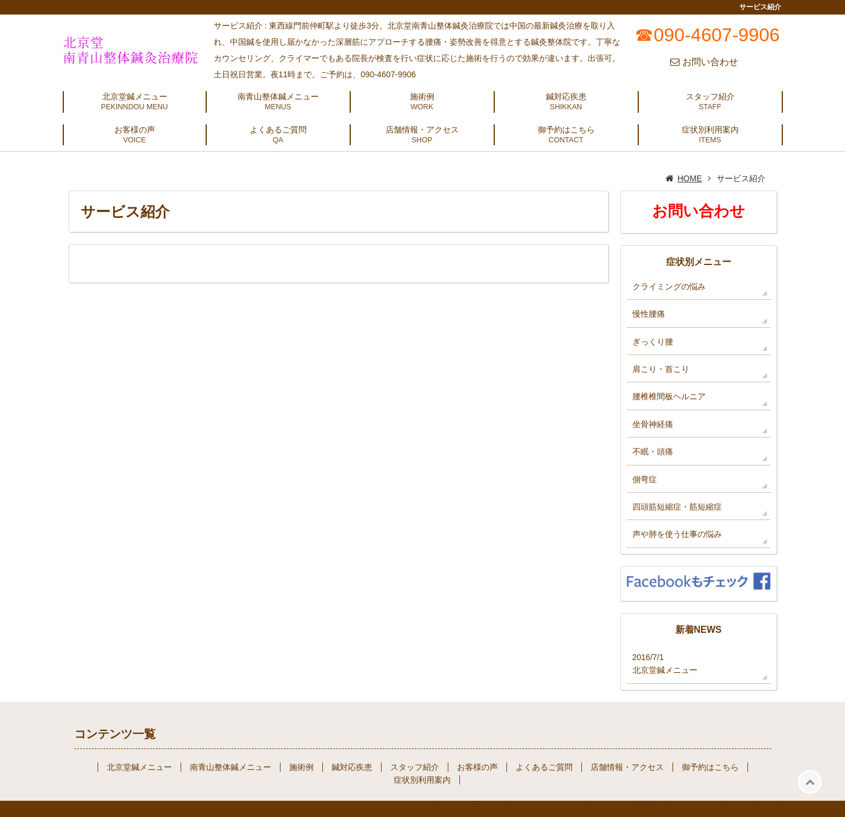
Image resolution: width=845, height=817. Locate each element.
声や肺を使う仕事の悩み (677, 534)
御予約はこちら (566, 129)
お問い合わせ (710, 62)
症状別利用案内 (710, 129)
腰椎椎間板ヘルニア (669, 396)
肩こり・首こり (660, 369)
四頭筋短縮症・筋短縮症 (677, 506)
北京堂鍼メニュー (134, 96)
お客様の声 (134, 129)
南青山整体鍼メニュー (278, 96)
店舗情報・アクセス (422, 129)
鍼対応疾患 (566, 96)
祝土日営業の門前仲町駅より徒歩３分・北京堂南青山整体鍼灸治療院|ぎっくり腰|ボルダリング (609, 809)
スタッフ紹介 (710, 96)
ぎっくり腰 (652, 341)
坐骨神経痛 (652, 424)
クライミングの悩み (669, 286)
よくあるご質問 (278, 129)
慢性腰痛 (648, 313)
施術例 (422, 96)
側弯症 (644, 479)
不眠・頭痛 (652, 451)
